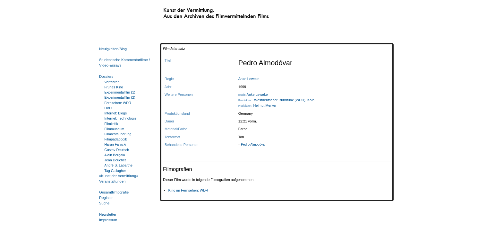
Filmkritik (111, 124)
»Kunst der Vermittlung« (118, 176)
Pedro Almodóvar (253, 144)
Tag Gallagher (115, 171)
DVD (108, 108)
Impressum (108, 220)
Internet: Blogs (115, 113)
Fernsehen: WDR (117, 103)
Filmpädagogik (115, 139)
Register (106, 198)
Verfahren (111, 82)
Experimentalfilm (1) (119, 92)
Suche (104, 203)
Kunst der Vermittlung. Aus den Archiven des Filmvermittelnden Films (202, 11)
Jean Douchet (115, 160)
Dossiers (106, 76)
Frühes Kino (113, 87)
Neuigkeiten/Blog (113, 49)
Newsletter (107, 214)
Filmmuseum (114, 129)
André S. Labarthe (118, 165)
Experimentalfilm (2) (119, 97)
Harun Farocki (115, 144)
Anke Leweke (249, 79)
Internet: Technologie (120, 118)
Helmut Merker (265, 105)
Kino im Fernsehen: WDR (188, 190)
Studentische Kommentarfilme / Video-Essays (123, 62)
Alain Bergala (114, 155)
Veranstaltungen (112, 181)
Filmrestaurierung (117, 134)
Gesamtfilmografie (114, 192)
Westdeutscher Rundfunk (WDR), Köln (284, 100)
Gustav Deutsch (116, 150)
